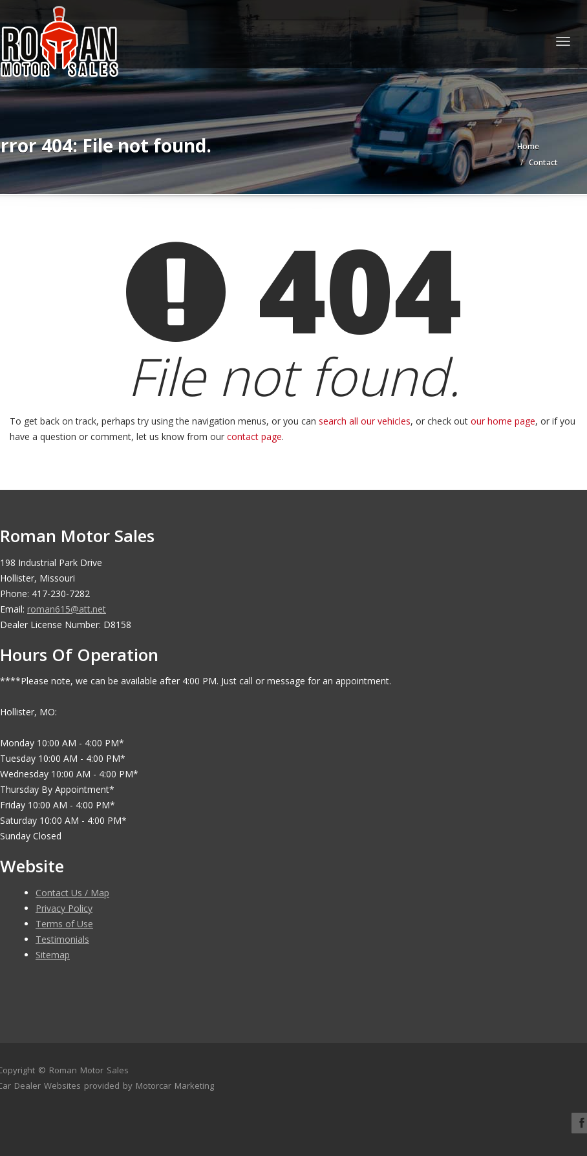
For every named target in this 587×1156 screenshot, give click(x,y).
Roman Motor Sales (89, 1070)
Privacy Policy (64, 908)
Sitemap (53, 955)
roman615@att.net (66, 609)
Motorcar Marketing (175, 1085)
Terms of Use (64, 924)
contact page (254, 436)
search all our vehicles (365, 421)
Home (528, 146)
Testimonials (62, 939)
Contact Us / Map (72, 893)
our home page (503, 421)
